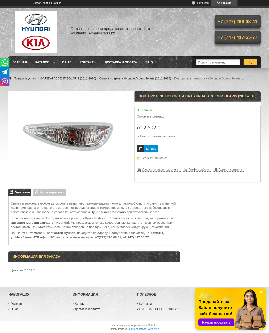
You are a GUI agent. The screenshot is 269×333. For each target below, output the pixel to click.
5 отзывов (203, 2)
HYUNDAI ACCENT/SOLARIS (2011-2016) (68, 78)
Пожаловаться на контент (144, 329)
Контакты (88, 62)
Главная (20, 62)
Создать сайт (40, 2)
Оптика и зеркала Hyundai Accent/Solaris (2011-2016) (135, 78)
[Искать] (250, 62)
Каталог (42, 62)
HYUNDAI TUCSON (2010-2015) (160, 309)
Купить (151, 148)
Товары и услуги (25, 78)
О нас (66, 62)
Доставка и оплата (121, 62)
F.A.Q (149, 62)
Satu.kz (152, 325)
